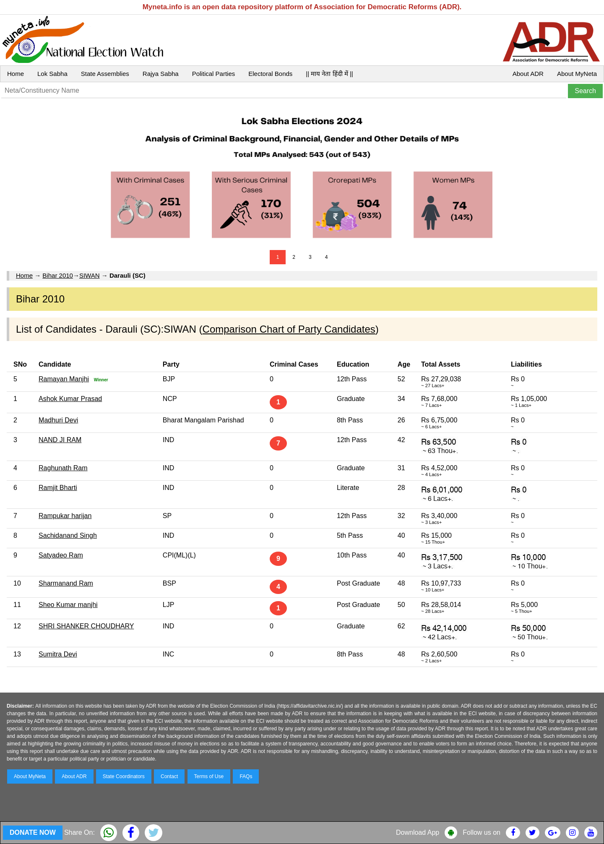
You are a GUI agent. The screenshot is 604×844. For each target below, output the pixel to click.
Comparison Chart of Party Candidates (289, 329)
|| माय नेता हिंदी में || (329, 73)
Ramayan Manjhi (64, 379)
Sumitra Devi (58, 654)
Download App (417, 832)
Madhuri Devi (58, 420)
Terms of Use (209, 776)
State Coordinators (124, 776)
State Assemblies (105, 73)
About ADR (528, 73)
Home (15, 73)
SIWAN (89, 275)
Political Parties (213, 73)
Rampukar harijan (65, 515)
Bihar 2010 (57, 275)
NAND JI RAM (60, 439)
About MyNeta (577, 73)
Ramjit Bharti (58, 487)
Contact (169, 776)
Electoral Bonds (270, 73)
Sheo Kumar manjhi (68, 604)
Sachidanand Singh (68, 535)
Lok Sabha (52, 73)
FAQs (246, 776)
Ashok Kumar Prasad (70, 398)
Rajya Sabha (161, 73)
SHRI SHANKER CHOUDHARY (86, 626)
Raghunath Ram (63, 467)
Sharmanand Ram (66, 583)
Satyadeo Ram (61, 555)
